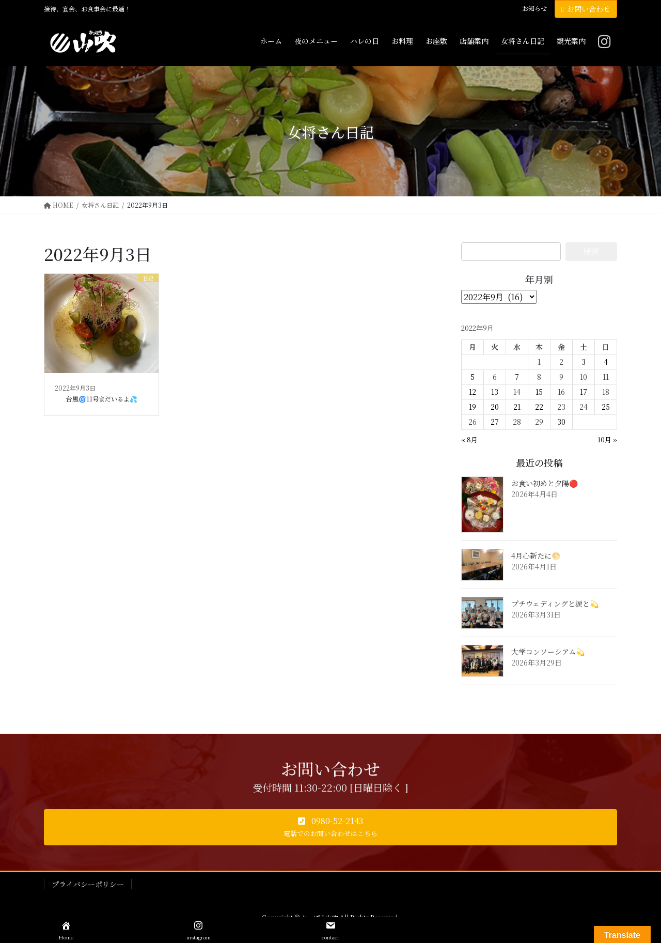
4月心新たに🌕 (535, 555)
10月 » (607, 439)
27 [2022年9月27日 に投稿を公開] (495, 421)
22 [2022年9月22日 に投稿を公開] (539, 406)
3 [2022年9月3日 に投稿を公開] (583, 362)
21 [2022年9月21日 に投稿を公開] (517, 406)
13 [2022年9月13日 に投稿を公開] (494, 392)
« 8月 (469, 439)
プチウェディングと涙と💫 (555, 603)
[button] (330, 827)
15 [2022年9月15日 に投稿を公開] (539, 392)
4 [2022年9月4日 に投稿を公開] (606, 362)
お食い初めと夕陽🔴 (544, 483)
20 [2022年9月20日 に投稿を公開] (495, 406)
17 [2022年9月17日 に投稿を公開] (583, 392)
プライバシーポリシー (88, 884)
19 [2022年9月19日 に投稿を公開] (472, 406)
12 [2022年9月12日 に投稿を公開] (472, 392)
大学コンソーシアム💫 (548, 651)
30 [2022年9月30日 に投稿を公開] (561, 421)
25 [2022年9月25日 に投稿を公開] (606, 406)
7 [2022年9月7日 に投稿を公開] (517, 377)
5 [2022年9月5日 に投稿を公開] (472, 377)
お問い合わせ (585, 9)
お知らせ (534, 8)
